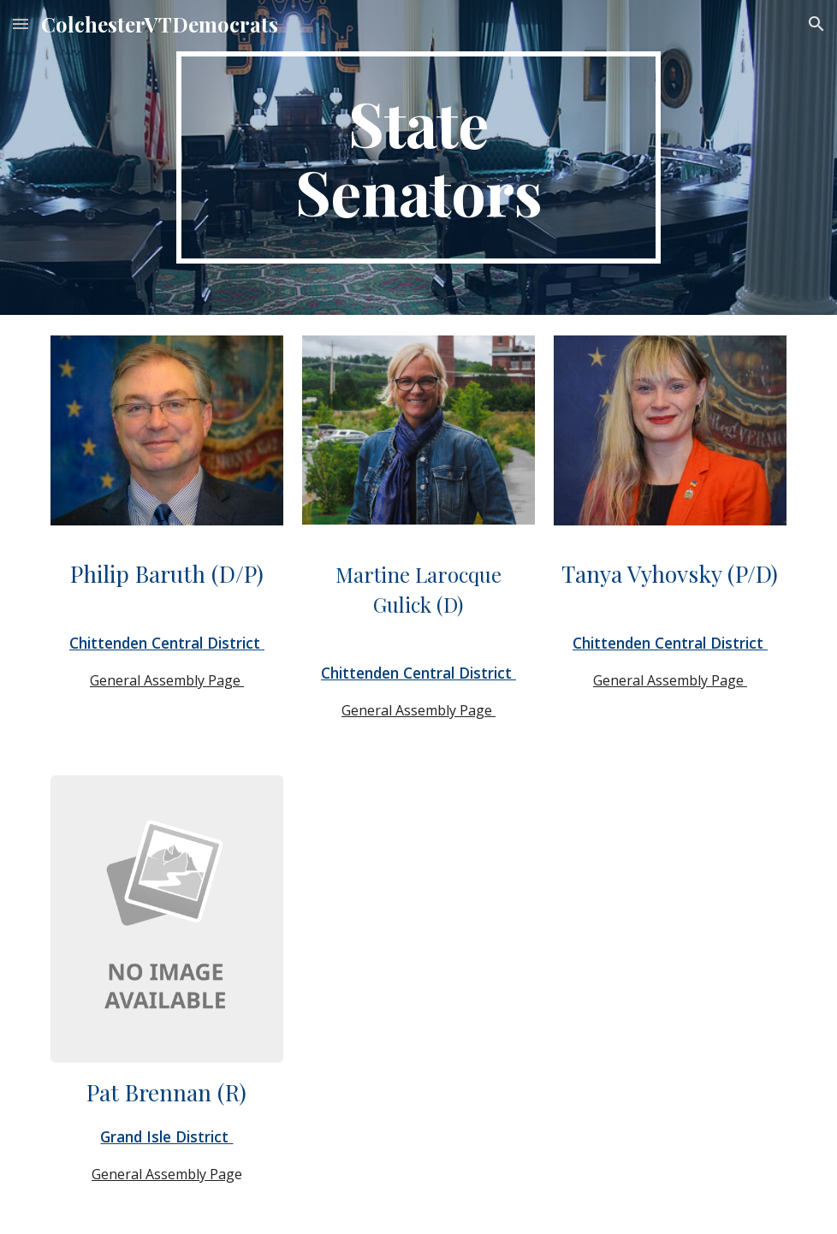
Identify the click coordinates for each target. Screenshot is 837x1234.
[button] (20, 23)
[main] (418, 157)
